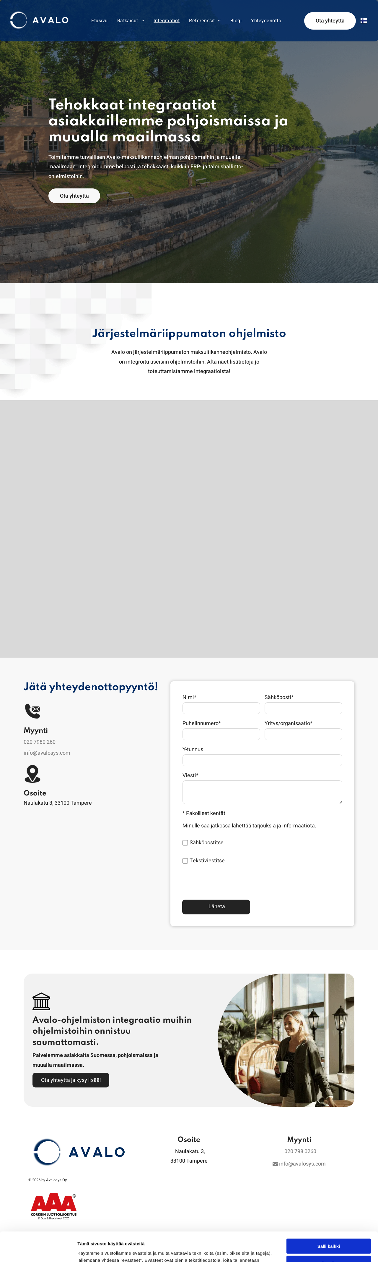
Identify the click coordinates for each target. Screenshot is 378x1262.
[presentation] (227, 881)
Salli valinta (329, 1215)
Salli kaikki (328, 1197)
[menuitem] (99, 21)
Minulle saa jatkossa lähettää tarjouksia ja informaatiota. (249, 826)
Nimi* (189, 697)
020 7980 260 (40, 742)
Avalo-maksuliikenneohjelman (142, 157)
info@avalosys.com (47, 753)
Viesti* (190, 776)
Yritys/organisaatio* (288, 723)
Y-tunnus (193, 749)
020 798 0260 (300, 1152)
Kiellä (329, 1232)
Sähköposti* (279, 697)
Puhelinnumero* (202, 723)
